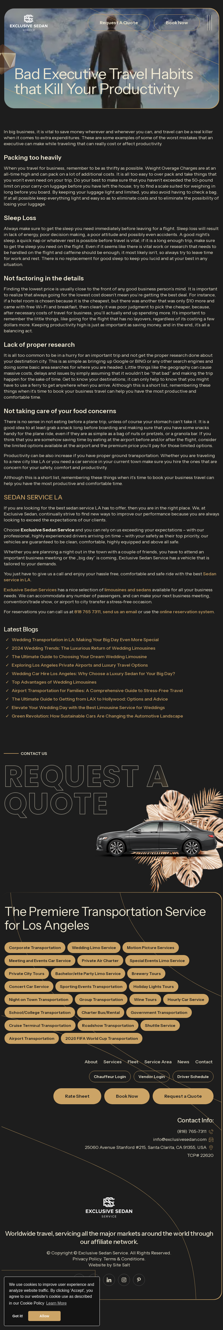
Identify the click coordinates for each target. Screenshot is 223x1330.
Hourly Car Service (186, 999)
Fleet (133, 1062)
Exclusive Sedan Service (103, 1253)
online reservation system (187, 611)
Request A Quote (119, 22)
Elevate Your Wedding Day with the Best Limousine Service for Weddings (88, 707)
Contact (204, 1062)
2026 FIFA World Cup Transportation (101, 1038)
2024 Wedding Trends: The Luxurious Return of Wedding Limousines (83, 648)
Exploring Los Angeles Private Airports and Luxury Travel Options (80, 665)
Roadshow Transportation (108, 1025)
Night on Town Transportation (38, 999)
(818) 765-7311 (192, 1131)
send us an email (120, 611)
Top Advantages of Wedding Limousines (54, 682)
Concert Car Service (29, 986)
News (183, 1062)
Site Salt (121, 1265)
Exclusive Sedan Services (30, 590)
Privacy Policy (87, 1259)
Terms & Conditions (123, 1259)
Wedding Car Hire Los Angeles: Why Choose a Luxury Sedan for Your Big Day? (93, 673)
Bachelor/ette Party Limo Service (88, 973)
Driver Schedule (193, 1076)
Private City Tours (26, 973)
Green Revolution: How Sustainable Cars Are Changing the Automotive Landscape (97, 716)
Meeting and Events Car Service (40, 960)
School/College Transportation (40, 1012)
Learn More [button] (56, 1303)
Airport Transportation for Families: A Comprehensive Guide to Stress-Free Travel (97, 690)
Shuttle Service (160, 1025)
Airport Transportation (31, 1038)
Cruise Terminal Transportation (40, 1025)
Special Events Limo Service (157, 960)
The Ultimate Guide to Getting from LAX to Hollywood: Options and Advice (90, 699)
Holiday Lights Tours (153, 986)
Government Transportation (159, 1012)
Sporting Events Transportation (91, 986)
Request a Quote (86, 790)
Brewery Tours (146, 973)
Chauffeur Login (110, 1076)
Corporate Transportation (35, 947)
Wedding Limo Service (94, 947)
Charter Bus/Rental (101, 1012)
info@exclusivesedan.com (180, 1139)
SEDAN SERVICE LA (33, 497)
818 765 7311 (87, 611)
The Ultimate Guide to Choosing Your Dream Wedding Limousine (79, 656)
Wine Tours (145, 999)
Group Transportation (101, 999)
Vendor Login (151, 1076)
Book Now (177, 22)
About (91, 1062)
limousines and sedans (128, 590)
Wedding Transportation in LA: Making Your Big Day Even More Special (85, 639)
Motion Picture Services (150, 947)
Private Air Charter (100, 960)
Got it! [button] (17, 1316)
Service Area (158, 1062)
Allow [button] (44, 1316)
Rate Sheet (77, 1096)
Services (113, 1062)
